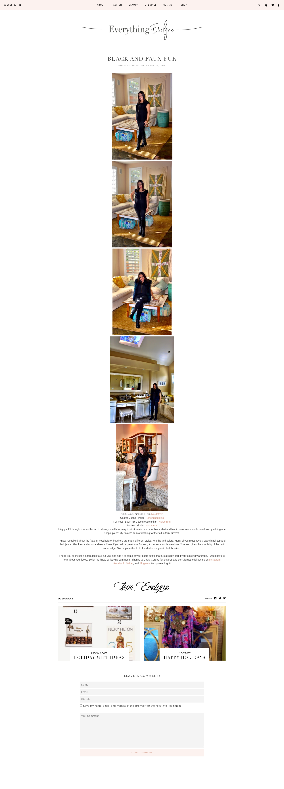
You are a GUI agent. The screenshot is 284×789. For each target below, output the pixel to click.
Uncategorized (128, 65)
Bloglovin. (145, 563)
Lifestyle (151, 5)
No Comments (66, 598)
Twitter (129, 563)
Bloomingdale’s (155, 517)
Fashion (117, 5)
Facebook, (119, 563)
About (101, 5)
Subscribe (10, 5)
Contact (168, 5)
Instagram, (215, 559)
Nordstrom (157, 514)
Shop (184, 5)
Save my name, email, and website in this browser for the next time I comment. (132, 705)
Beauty (133, 5)
